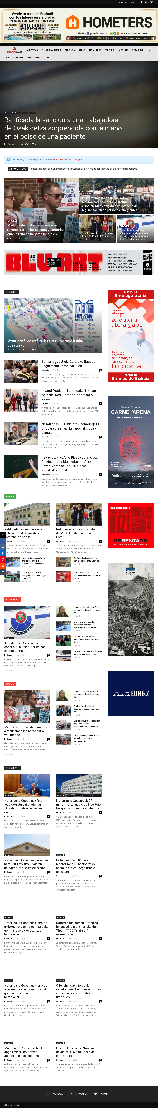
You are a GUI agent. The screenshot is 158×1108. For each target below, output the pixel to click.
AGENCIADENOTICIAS (38, 57)
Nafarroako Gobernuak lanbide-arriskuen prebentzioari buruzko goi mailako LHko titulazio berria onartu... (26, 928)
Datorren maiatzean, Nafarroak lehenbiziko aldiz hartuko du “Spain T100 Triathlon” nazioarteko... (77, 928)
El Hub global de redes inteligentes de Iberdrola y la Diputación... (34, 575)
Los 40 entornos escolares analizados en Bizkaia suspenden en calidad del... (33, 561)
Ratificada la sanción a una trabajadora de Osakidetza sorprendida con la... (23, 533)
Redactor (12, 144)
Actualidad (9, 113)
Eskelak (109, 50)
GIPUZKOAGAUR (14, 57)
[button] (150, 50)
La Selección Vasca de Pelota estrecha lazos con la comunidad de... (86, 738)
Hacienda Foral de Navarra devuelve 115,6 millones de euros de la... (75, 1052)
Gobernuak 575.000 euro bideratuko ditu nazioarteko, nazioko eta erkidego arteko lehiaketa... (75, 866)
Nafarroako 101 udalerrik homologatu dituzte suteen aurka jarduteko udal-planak (70, 428)
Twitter (68, 159)
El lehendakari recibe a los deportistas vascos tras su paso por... (87, 709)
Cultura (70, 50)
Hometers (95, 50)
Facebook (59, 159)
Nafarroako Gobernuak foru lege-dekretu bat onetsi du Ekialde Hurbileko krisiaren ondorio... (23, 806)
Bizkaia (17, 113)
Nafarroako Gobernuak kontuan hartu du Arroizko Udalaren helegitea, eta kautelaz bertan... (26, 864)
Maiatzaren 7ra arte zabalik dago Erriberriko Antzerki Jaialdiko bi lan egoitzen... (23, 1052)
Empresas (123, 50)
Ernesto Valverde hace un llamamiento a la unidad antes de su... (87, 639)
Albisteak (32, 50)
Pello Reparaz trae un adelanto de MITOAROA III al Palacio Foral (77, 533)
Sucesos (32, 113)
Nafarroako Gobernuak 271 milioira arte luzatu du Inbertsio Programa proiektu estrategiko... (78, 804)
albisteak (8, 795)
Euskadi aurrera (51, 50)
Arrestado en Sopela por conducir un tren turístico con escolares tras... (25, 647)
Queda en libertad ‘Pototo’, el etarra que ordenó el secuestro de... (87, 610)
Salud (82, 50)
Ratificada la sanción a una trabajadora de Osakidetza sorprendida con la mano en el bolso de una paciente (63, 128)
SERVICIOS (137, 50)
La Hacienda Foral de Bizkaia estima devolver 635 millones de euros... (87, 575)
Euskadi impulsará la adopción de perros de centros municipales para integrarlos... (87, 723)
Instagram (78, 159)
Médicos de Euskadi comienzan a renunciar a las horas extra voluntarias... (26, 731)
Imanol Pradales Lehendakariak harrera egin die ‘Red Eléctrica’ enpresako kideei (71, 395)
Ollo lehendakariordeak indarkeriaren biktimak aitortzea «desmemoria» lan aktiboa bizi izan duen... (78, 991)
